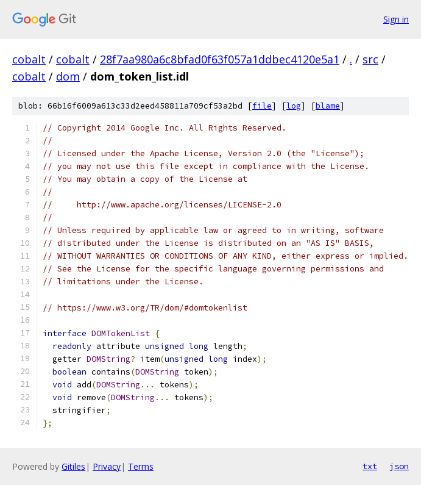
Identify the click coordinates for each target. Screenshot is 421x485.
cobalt (29, 59)
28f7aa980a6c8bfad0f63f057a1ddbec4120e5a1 (219, 59)
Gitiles (73, 466)
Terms (141, 466)
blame (328, 106)
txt (370, 466)
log (293, 106)
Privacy (107, 466)
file (262, 106)
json (399, 466)
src (370, 59)
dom (68, 76)
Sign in (396, 19)
